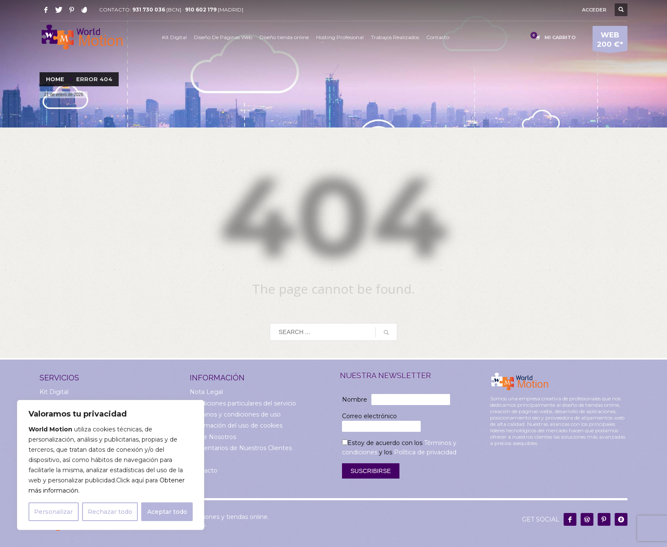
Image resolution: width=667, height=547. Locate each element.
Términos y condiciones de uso (235, 414)
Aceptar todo (167, 512)
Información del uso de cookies (236, 425)
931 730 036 (148, 9)
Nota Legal (206, 392)
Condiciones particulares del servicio (243, 403)
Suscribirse (371, 471)
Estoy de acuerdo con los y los (399, 447)
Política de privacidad (425, 452)
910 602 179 (201, 9)
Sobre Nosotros (213, 437)
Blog (197, 459)
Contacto (203, 470)
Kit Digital (54, 392)
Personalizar (53, 512)
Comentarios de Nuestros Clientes (241, 448)
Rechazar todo (110, 512)
